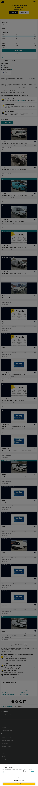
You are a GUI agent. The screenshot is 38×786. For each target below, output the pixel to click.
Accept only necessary (19, 780)
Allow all (19, 783)
